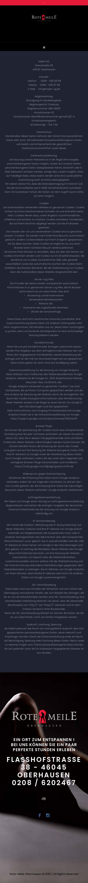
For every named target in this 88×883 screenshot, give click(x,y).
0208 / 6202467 (44, 782)
